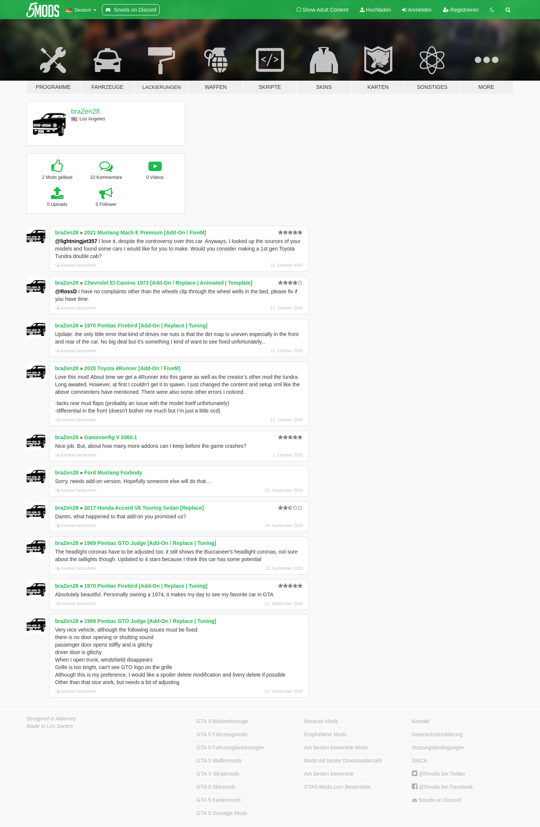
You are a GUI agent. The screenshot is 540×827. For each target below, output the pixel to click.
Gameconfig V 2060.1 (110, 437)
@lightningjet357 (76, 241)
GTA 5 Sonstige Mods (221, 813)
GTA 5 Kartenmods (218, 800)
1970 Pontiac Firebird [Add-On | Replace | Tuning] (146, 326)
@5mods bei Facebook (442, 786)
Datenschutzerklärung (437, 734)
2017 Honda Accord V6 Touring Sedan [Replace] (144, 508)
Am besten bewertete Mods (336, 747)
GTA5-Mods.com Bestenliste (337, 787)
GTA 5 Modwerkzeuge (222, 721)
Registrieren (461, 10)
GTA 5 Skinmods (215, 787)
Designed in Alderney (51, 719)
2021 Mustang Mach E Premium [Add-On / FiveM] (145, 233)
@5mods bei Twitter (438, 773)
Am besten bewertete (329, 774)
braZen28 (85, 111)
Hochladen (375, 10)
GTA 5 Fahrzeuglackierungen (230, 747)
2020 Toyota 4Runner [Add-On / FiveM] (132, 368)
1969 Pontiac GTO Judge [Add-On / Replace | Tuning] (150, 543)
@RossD (66, 291)
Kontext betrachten (75, 265)
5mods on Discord (436, 800)
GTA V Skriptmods (217, 774)
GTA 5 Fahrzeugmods (221, 734)
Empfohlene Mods (325, 734)
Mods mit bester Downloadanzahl (343, 761)
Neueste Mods (321, 721)
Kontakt (420, 721)
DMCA (419, 761)
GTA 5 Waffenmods (218, 761)
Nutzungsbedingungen (438, 747)
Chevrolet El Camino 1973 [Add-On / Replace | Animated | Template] (168, 283)
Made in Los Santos (50, 726)
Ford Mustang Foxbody (113, 473)
